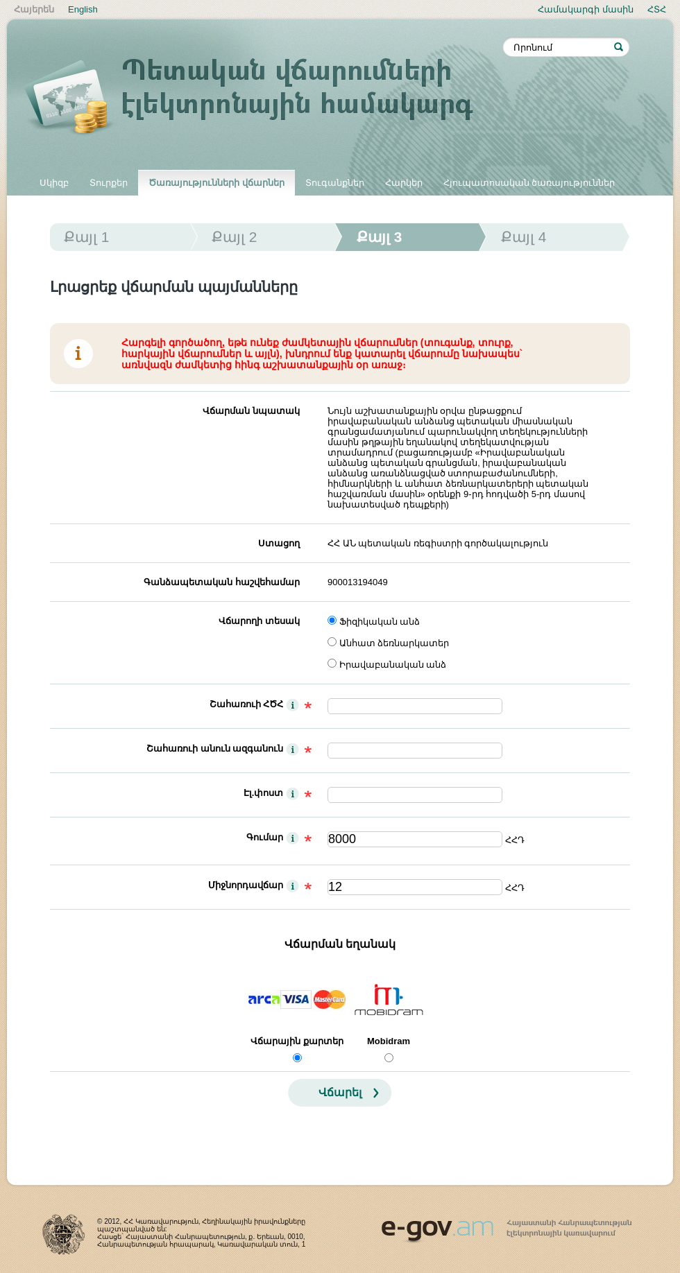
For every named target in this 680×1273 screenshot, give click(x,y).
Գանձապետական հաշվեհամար (222, 582)
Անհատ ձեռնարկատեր (394, 643)
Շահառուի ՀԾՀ (247, 704)
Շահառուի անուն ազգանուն (214, 748)
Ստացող (279, 543)
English (83, 9)
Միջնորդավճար (245, 885)
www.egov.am (506, 1225)
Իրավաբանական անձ (393, 664)
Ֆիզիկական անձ (379, 621)
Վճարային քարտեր (296, 1041)
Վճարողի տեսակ (259, 621)
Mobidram (388, 1041)
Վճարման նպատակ (251, 411)
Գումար (264, 837)
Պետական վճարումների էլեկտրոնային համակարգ (264, 98)
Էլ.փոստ (264, 793)
